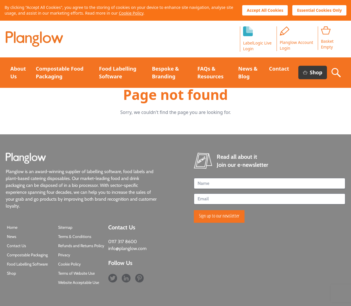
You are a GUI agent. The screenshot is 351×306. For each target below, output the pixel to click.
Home (12, 227)
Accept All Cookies (265, 10)
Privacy (64, 254)
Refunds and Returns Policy (81, 245)
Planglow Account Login (296, 38)
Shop (312, 72)
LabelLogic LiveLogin (257, 38)
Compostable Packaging (27, 254)
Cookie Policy (131, 13)
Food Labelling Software (27, 264)
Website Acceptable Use (78, 282)
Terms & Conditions (74, 236)
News (11, 236)
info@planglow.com (127, 248)
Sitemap (65, 227)
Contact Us (16, 245)
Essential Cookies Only (319, 10)
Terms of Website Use (76, 273)
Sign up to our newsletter (219, 216)
